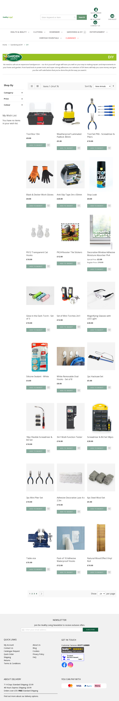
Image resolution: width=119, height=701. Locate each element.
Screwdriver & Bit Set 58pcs (100, 437)
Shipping (7, 657)
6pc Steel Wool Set (96, 497)
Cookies (36, 651)
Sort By (88, 86)
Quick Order (9, 654)
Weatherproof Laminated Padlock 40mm (69, 135)
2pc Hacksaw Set (95, 376)
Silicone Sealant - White (37, 376)
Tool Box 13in (33, 134)
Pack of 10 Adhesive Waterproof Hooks (66, 560)
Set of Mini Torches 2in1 (68, 315)
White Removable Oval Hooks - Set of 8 (67, 378)
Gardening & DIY (17, 45)
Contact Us (8, 648)
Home (5, 45)
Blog (35, 648)
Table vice (31, 558)
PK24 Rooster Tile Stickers (69, 252)
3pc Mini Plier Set (34, 497)
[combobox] (58, 17)
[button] (48, 145)
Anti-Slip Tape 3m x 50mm (69, 194)
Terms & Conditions (12, 663)
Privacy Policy (38, 654)
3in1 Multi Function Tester (69, 437)
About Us (36, 645)
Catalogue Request (12, 651)
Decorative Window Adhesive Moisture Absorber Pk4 (101, 254)
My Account (9, 645)
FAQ (34, 657)
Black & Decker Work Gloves (39, 194)
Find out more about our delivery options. (21, 696)
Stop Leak (92, 194)
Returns (7, 660)
